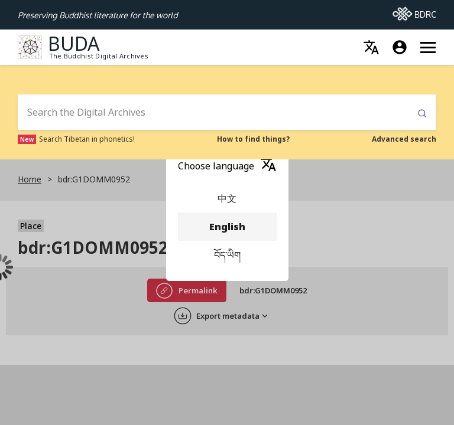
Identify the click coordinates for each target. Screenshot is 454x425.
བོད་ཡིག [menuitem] (227, 255)
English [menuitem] (227, 226)
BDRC (414, 11)
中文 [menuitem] (227, 198)
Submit (422, 113)
